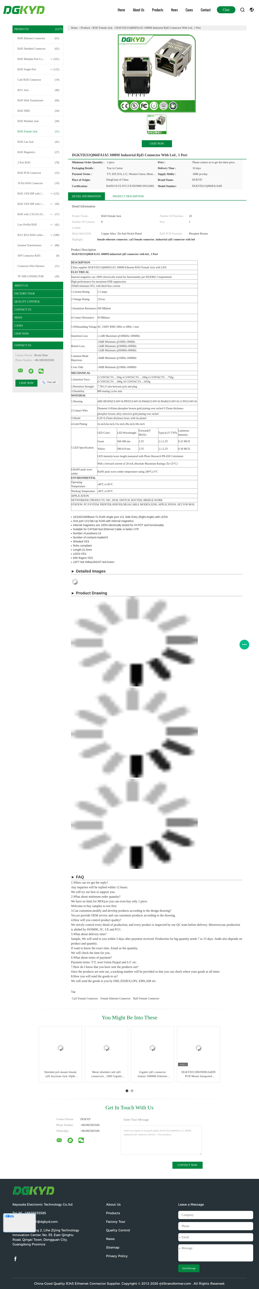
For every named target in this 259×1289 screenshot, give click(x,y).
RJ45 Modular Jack (38, 121)
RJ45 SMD (38, 111)
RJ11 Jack (38, 90)
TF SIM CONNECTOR (38, 276)
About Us (138, 9)
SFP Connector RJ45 (38, 256)
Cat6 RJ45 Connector (38, 80)
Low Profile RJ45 (38, 225)
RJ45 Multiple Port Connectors (38, 59)
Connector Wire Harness (38, 266)
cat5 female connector (85, 998)
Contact (206, 9)
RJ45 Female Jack (38, 132)
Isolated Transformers (38, 245)
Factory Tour (24, 293)
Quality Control (27, 301)
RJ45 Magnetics (38, 152)
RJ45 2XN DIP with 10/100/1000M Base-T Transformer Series (39, 204)
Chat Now (21, 333)
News (174, 9)
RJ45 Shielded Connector (38, 49)
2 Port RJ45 (38, 163)
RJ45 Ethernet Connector (38, 38)
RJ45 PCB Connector (38, 173)
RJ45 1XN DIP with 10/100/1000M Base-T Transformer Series (39, 194)
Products (157, 9)
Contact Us (22, 309)
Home (121, 9)
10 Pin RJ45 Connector (38, 183)
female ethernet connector (115, 998)
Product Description (128, 196)
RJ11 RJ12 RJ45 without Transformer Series (39, 235)
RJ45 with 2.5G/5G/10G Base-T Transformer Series (39, 214)
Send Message (189, 1268)
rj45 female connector (146, 998)
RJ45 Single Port (38, 69)
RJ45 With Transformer (38, 101)
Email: (35, 1222)
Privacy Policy (117, 1256)
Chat (226, 10)
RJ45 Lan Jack (38, 142)
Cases (189, 9)
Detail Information (86, 196)
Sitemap (112, 1247)
